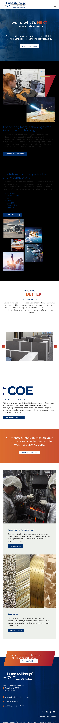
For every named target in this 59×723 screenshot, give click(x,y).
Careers (5, 722)
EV (8, 198)
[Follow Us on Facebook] (43, 712)
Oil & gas (10, 203)
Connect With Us (29, 661)
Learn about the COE (14, 417)
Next (55, 346)
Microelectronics (14, 196)
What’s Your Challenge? (15, 154)
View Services (15, 546)
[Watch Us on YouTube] (54, 712)
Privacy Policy (21, 722)
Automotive (12, 205)
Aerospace (11, 193)
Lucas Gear (51, 722)
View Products (16, 630)
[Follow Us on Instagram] (50, 712)
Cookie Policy (32, 722)
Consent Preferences (47, 717)
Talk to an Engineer (29, 452)
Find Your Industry (12, 215)
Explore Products (29, 46)
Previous (3, 346)
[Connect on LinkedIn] (47, 712)
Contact (12, 722)
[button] (54, 4)
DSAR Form (42, 722)
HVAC (9, 200)
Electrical (11, 207)
